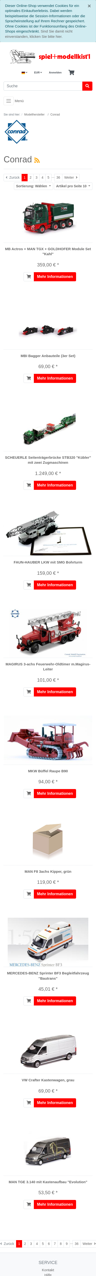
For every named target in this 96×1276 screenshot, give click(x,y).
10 (72, 186)
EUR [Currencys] (38, 72)
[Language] (24, 72)
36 (58, 177)
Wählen (32, 186)
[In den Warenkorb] (29, 276)
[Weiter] (71, 177)
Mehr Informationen (55, 277)
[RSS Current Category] (37, 160)
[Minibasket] (71, 72)
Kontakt (48, 1270)
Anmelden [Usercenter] (55, 72)
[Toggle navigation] (9, 101)
